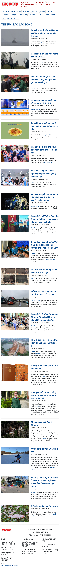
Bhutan (44, 439)
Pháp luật (35, 11)
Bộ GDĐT (34, 182)
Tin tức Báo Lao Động (16, 24)
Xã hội (19, 11)
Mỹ (41, 42)
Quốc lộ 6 (38, 353)
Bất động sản (23, 15)
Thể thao (39, 15)
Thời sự (42, 11)
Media (13, 11)
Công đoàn (5, 15)
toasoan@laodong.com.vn (9, 565)
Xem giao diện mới (13, 18)
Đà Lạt (41, 62)
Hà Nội (33, 254)
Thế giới (13, 15)
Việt (44, 376)
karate (37, 406)
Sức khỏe (32, 15)
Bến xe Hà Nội (35, 300)
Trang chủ (5, 11)
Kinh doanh (26, 11)
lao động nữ (48, 162)
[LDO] (15, 37)
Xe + (3, 18)
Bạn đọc (49, 11)
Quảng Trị (34, 88)
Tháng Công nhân (50, 259)
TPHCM (33, 492)
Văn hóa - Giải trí (50, 15)
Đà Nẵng (33, 228)
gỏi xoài (47, 135)
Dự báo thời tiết (36, 109)
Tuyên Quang (35, 206)
